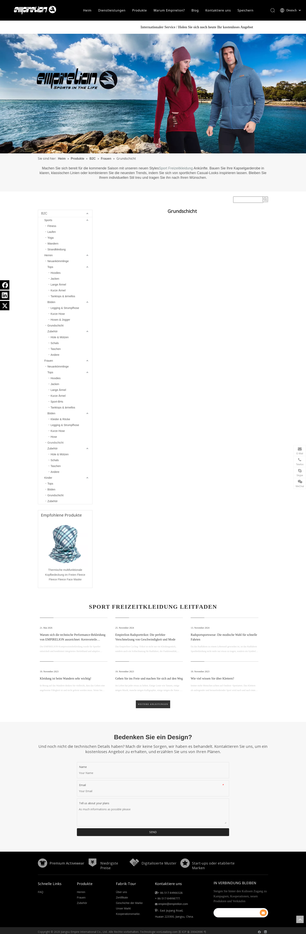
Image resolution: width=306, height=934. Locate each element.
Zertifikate (122, 898)
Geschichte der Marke (129, 903)
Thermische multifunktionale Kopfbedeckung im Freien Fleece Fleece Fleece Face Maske (65, 575)
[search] (238, 913)
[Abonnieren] (263, 913)
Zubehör (52, 332)
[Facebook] (4, 285)
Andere (55, 355)
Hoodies (55, 273)
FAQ (40, 892)
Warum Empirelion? (169, 11)
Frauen (48, 361)
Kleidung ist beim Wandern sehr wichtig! (65, 679)
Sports (48, 220)
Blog (194, 11)
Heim (87, 11)
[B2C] (153, 94)
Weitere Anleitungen (153, 705)
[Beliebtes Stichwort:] (265, 200)
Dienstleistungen (111, 11)
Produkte (139, 11)
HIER (266, 28)
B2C (44, 214)
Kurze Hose (58, 314)
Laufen (51, 232)
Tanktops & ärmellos (63, 297)
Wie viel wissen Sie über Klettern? (212, 679)
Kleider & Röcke (60, 420)
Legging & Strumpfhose (65, 308)
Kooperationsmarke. (128, 914)
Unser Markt (123, 909)
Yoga (50, 238)
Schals (55, 343)
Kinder (48, 478)
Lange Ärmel (58, 285)
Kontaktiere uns (218, 11)
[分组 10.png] (185, 864)
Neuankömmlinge (58, 261)
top (300, 919)
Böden (51, 302)
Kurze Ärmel (58, 291)
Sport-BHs (57, 402)
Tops (50, 267)
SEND (153, 833)
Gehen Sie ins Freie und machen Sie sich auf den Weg (149, 679)
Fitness (51, 226)
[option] (65, 552)
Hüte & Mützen (60, 338)
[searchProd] (248, 200)
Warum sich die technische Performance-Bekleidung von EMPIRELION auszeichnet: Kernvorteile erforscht (72, 640)
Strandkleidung (56, 250)
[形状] (42, 864)
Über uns (121, 892)
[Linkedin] (4, 295)
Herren (48, 256)
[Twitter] (4, 305)
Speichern (245, 11)
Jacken (55, 279)
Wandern (52, 244)
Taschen (56, 349)
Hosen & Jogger (60, 320)
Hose (54, 437)
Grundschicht (55, 326)
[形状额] (134, 863)
